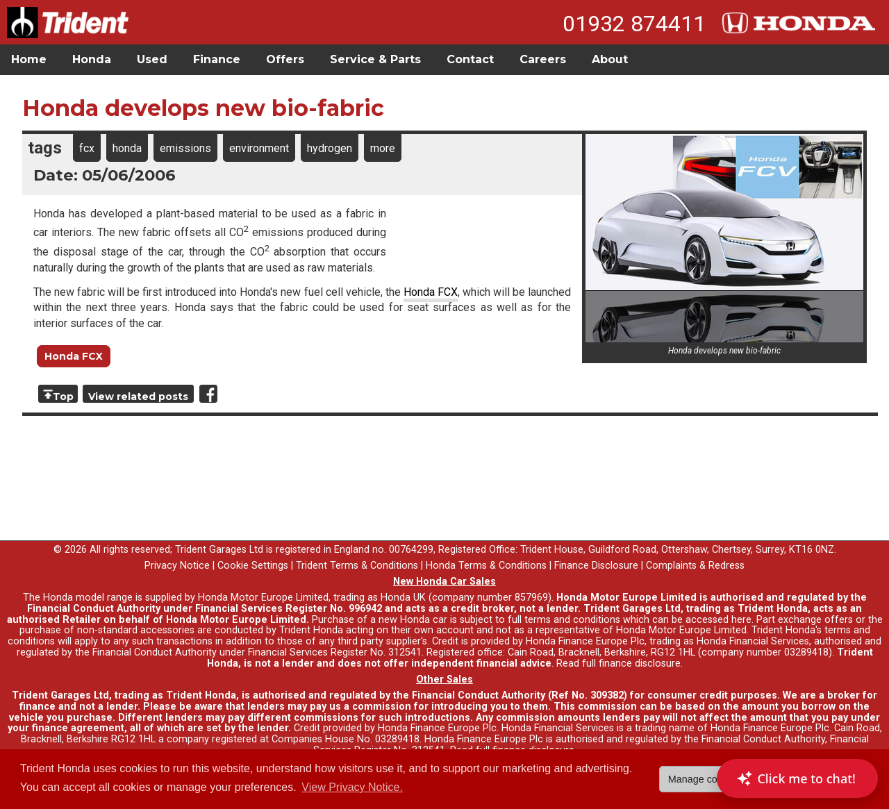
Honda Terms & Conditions (486, 566)
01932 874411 (634, 23)
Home (29, 59)
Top (63, 396)
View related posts (138, 396)
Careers (543, 59)
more (382, 148)
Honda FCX (431, 292)
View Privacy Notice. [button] (352, 787)
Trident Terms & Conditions (357, 566)
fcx (86, 148)
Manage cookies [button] (704, 779)
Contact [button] (470, 59)
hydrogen (329, 148)
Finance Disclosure (596, 566)
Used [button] (152, 59)
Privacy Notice (177, 566)
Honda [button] (91, 59)
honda (127, 148)
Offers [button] (285, 59)
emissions (185, 148)
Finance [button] (216, 59)
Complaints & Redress (695, 566)
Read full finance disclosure (618, 663)
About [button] (610, 59)
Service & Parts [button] (375, 59)
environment (259, 148)
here (741, 620)
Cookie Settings (252, 566)
